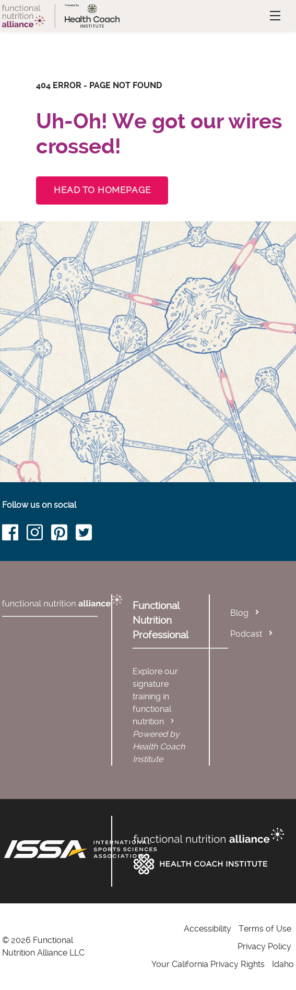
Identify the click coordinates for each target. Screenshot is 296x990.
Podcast (246, 634)
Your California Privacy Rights (208, 964)
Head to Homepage (102, 190)
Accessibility (207, 929)
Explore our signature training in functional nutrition (155, 696)
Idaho (283, 964)
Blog (239, 613)
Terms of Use (265, 929)
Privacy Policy (264, 946)
